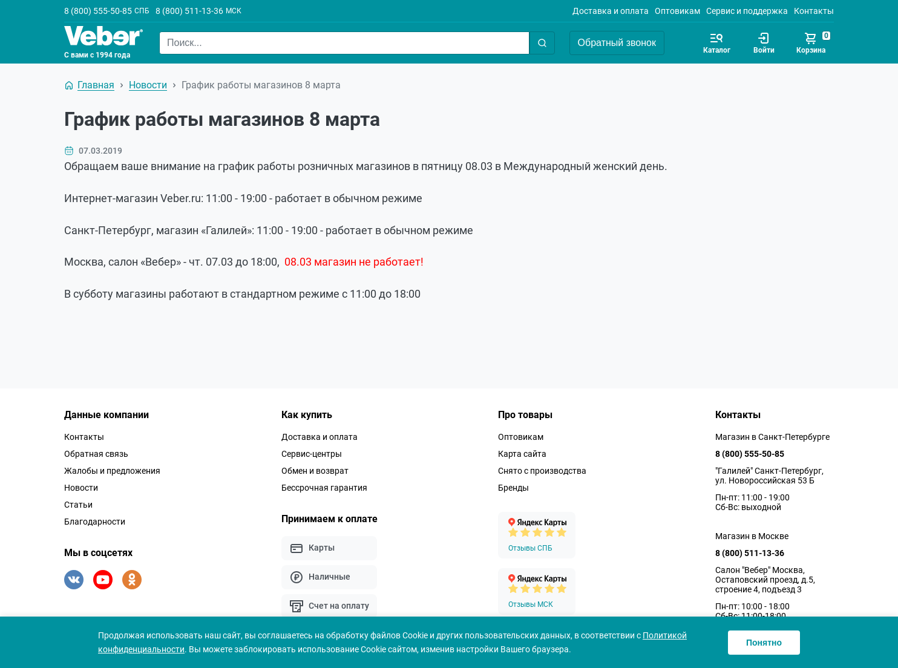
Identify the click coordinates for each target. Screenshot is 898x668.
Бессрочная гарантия (324, 488)
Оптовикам (677, 11)
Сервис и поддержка (747, 11)
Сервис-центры (311, 454)
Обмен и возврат (315, 471)
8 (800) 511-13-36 (189, 11)
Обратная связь (96, 454)
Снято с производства (542, 471)
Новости (81, 488)
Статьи (78, 504)
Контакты (814, 11)
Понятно (764, 642)
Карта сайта (522, 454)
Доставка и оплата (610, 11)
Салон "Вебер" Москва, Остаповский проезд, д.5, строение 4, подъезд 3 (765, 579)
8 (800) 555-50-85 (98, 11)
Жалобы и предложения (112, 471)
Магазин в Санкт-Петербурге (772, 437)
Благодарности (94, 521)
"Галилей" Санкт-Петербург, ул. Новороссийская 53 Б (769, 475)
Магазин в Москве (751, 536)
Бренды (513, 488)
